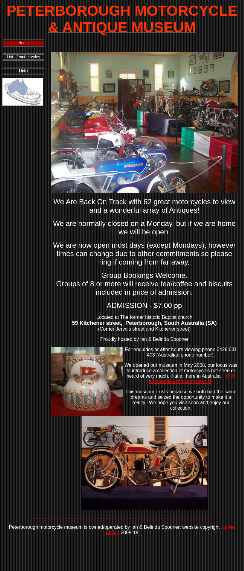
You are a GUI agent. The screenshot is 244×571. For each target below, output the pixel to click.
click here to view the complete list (192, 378)
